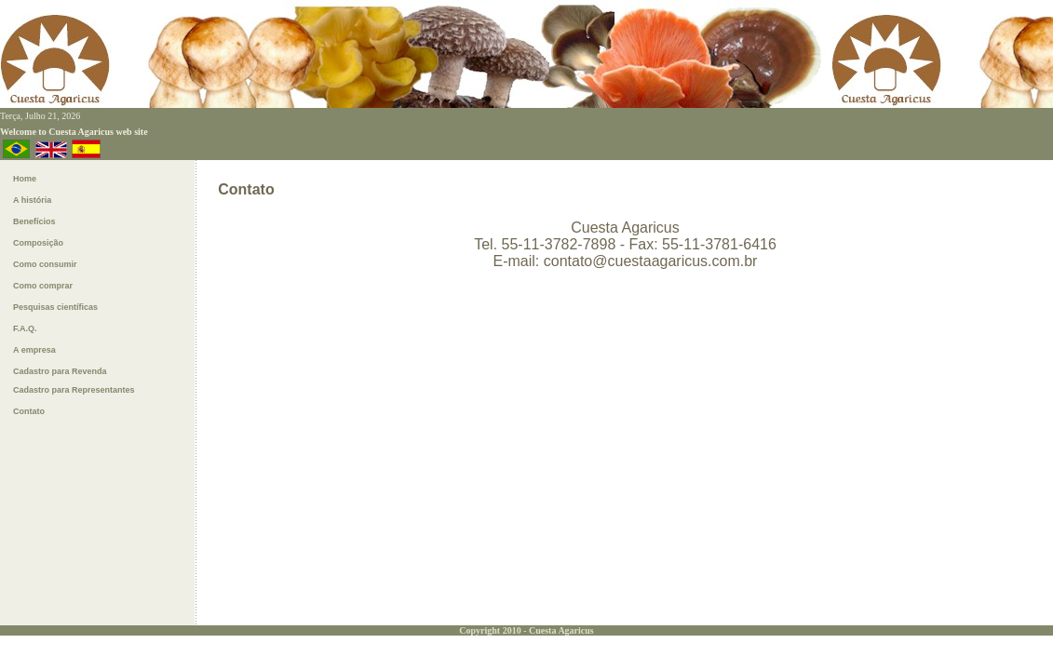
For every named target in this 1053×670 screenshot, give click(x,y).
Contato (29, 411)
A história (32, 200)
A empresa (34, 350)
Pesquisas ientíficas (55, 307)
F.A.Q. (25, 328)
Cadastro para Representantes (74, 390)
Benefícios (34, 221)
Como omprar (43, 285)
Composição (38, 243)
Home (24, 178)
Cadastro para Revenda (60, 371)
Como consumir (45, 264)
